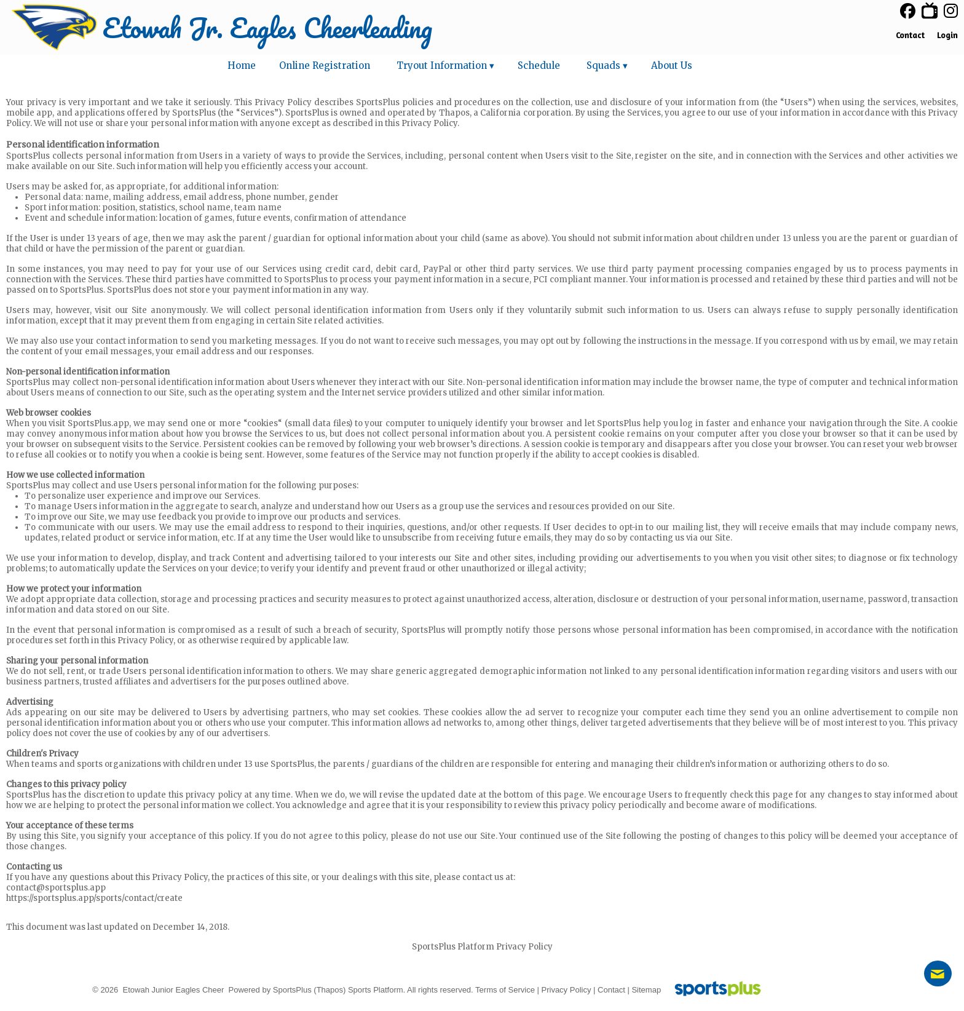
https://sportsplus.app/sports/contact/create (94, 898)
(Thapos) (330, 989)
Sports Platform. (376, 989)
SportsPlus (292, 989)
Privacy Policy (566, 989)
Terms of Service (505, 989)
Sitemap (646, 989)
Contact (611, 989)
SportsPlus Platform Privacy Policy (482, 947)
